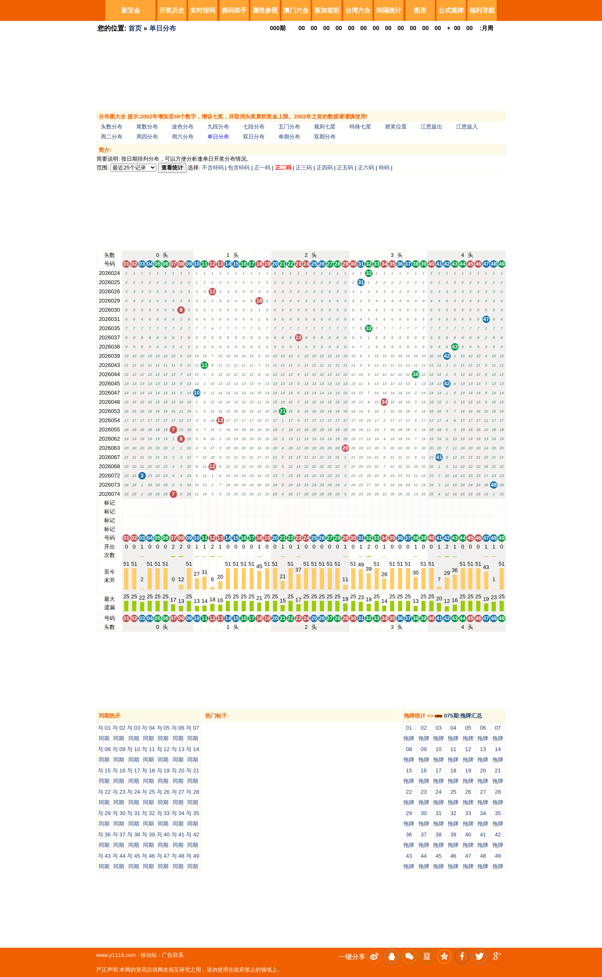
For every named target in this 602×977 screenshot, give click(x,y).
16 (244, 503)
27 (329, 503)
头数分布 (111, 126)
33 (377, 503)
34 (384, 503)
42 (447, 503)
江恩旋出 (431, 126)
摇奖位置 (396, 126)
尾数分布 (147, 126)
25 (314, 503)
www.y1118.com (116, 955)
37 (408, 503)
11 (204, 503)
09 (189, 503)
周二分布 (111, 136)
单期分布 (289, 136)
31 (361, 503)
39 (423, 503)
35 (392, 503)
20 (275, 503)
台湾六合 (357, 10)
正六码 (366, 167)
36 (400, 503)
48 (494, 503)
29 (345, 503)
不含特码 (213, 167)
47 (486, 503)
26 (322, 503)
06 (165, 503)
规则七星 (325, 126)
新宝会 (130, 10)
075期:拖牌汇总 (458, 716)
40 (431, 503)
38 (415, 503)
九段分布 (218, 126)
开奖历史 (171, 10)
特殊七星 (360, 126)
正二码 (283, 167)
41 (439, 503)
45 (470, 503)
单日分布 (162, 28)
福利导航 (482, 10)
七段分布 (254, 126)
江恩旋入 (467, 126)
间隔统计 (388, 10)
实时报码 (202, 10)
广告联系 (173, 955)
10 (196, 503)
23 (298, 503)
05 (158, 503)
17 (251, 503)
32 (369, 503)
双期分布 (325, 136)
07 (173, 503)
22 (290, 503)
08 (181, 503)
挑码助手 (234, 10)
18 (259, 503)
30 (353, 503)
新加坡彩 (326, 10)
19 (267, 503)
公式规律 (451, 10)
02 (134, 503)
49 (502, 503)
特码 (384, 167)
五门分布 (289, 126)
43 (455, 503)
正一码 (262, 167)
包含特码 (239, 167)
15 (236, 503)
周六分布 (183, 136)
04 (150, 503)
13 (220, 503)
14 (228, 503)
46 (478, 503)
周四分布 (147, 136)
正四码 (324, 167)
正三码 (304, 167)
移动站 (148, 955)
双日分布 (254, 136)
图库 (420, 10)
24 (306, 503)
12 (212, 503)
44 (462, 503)
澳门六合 (296, 10)
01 (126, 503)
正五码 (345, 167)
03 (142, 503)
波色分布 (183, 126)
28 (337, 503)
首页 (135, 28)
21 (283, 503)
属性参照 (265, 10)
